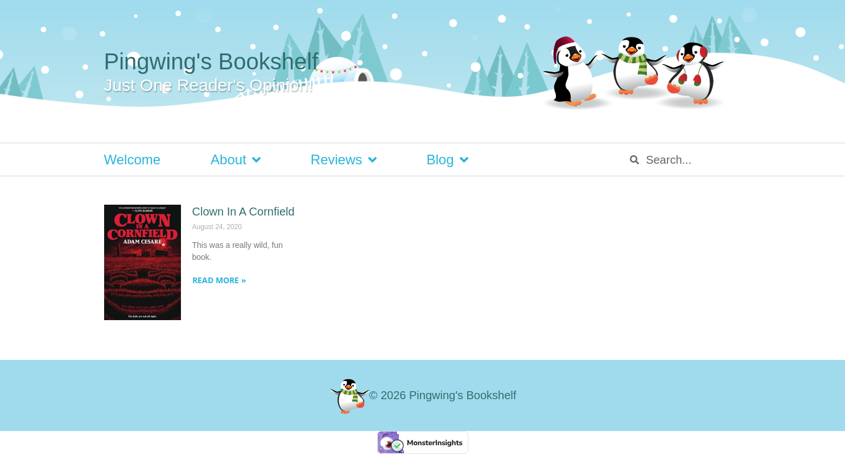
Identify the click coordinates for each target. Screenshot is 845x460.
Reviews (344, 159)
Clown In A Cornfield (243, 211)
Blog (447, 159)
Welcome (132, 159)
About (236, 159)
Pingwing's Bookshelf (211, 61)
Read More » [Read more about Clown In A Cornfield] (219, 280)
